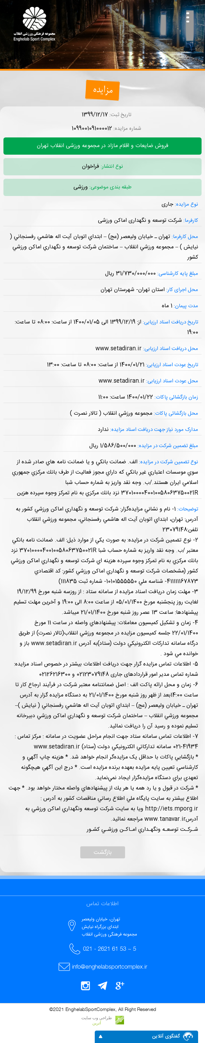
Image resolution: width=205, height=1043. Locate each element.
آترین (96, 1023)
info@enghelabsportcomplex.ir (109, 966)
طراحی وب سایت (96, 1017)
